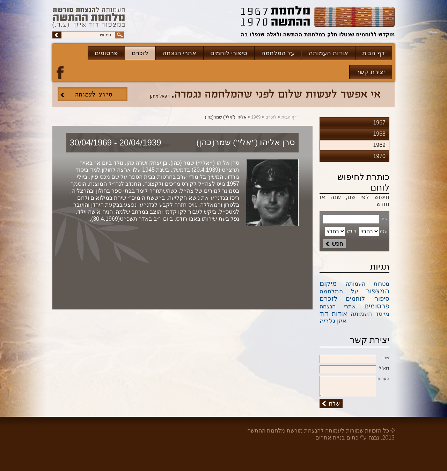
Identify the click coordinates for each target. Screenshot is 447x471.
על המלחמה (278, 53)
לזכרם (140, 53)
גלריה (328, 320)
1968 (379, 134)
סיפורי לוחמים (228, 53)
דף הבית (373, 53)
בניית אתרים (330, 438)
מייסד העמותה (370, 314)
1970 (379, 156)
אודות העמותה (328, 53)
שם (354, 358)
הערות (354, 379)
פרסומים (106, 53)
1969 (256, 117)
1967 (379, 123)
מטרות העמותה (368, 284)
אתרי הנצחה (179, 53)
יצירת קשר (370, 72)
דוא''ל (354, 368)
